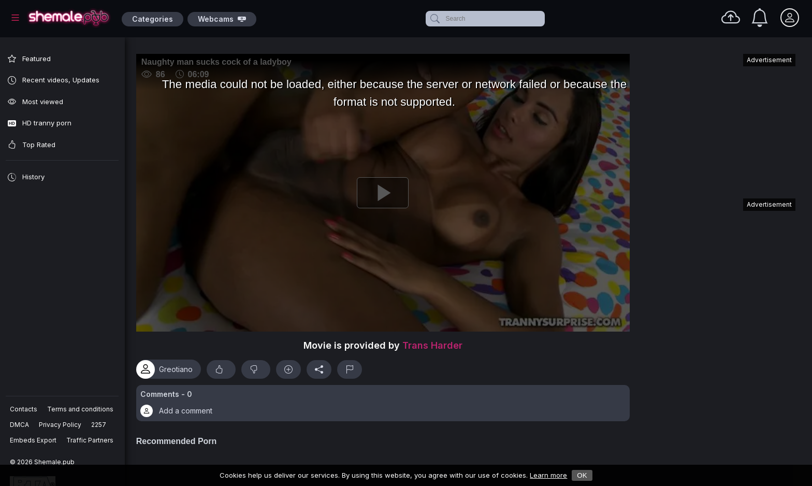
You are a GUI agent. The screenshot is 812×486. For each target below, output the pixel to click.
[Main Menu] (15, 17)
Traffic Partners (90, 440)
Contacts (24, 409)
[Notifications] (759, 17)
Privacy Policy (60, 424)
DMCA (20, 424)
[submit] (434, 18)
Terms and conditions (81, 409)
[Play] (386, 191)
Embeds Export (33, 440)
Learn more (548, 475)
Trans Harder (435, 342)
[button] (386, 400)
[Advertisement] (717, 121)
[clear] (543, 18)
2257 (99, 424)
